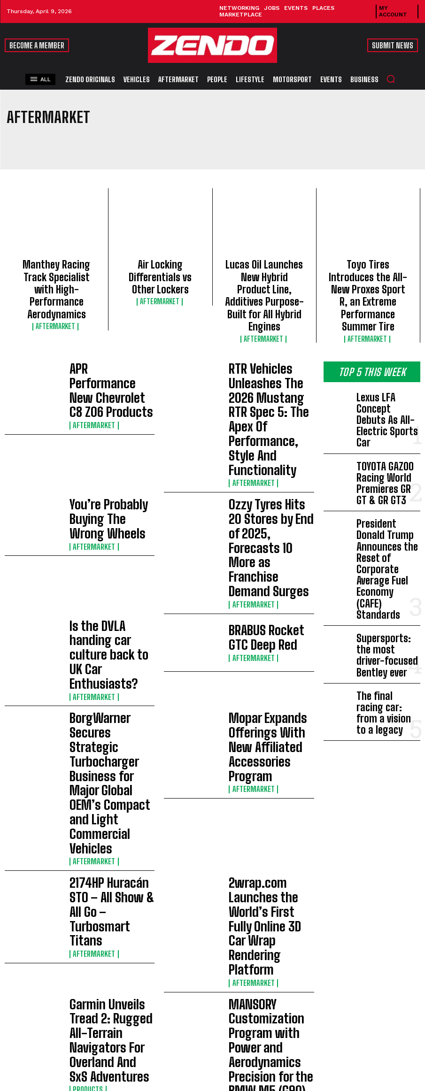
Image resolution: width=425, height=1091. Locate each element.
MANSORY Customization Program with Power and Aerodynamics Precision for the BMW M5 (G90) (271, 631)
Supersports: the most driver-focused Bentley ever (387, 491)
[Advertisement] (212, 806)
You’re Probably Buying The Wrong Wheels (111, 397)
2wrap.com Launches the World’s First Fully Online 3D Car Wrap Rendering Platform (268, 573)
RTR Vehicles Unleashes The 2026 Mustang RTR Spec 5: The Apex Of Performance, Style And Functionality (271, 339)
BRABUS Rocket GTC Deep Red (266, 455)
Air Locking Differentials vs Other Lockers (160, 267)
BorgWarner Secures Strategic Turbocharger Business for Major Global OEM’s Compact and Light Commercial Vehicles (109, 514)
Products (85, 653)
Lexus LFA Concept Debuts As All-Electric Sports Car (384, 360)
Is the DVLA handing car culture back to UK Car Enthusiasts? (105, 455)
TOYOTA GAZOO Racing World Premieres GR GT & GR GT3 (387, 396)
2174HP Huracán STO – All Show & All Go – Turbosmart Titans (112, 573)
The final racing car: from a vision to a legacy (386, 526)
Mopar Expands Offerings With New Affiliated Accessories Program (267, 513)
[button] (390, 78)
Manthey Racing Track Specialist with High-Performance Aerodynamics (56, 275)
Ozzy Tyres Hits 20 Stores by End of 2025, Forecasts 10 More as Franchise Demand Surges (268, 398)
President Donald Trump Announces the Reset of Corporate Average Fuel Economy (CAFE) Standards (386, 443)
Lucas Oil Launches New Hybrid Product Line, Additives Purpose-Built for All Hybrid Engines (264, 275)
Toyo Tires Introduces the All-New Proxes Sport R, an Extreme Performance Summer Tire (368, 275)
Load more (159, 686)
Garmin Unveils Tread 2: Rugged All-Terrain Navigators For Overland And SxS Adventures (107, 631)
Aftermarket (56, 298)
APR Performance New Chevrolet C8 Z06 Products (110, 339)
